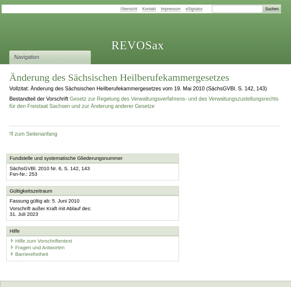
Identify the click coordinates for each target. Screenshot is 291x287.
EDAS (144, 276)
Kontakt (149, 9)
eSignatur (194, 9)
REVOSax (137, 45)
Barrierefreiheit (173, 214)
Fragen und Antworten (181, 208)
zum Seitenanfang (33, 134)
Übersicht (128, 9)
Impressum (170, 9)
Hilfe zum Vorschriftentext (184, 201)
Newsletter (81, 276)
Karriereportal (115, 276)
